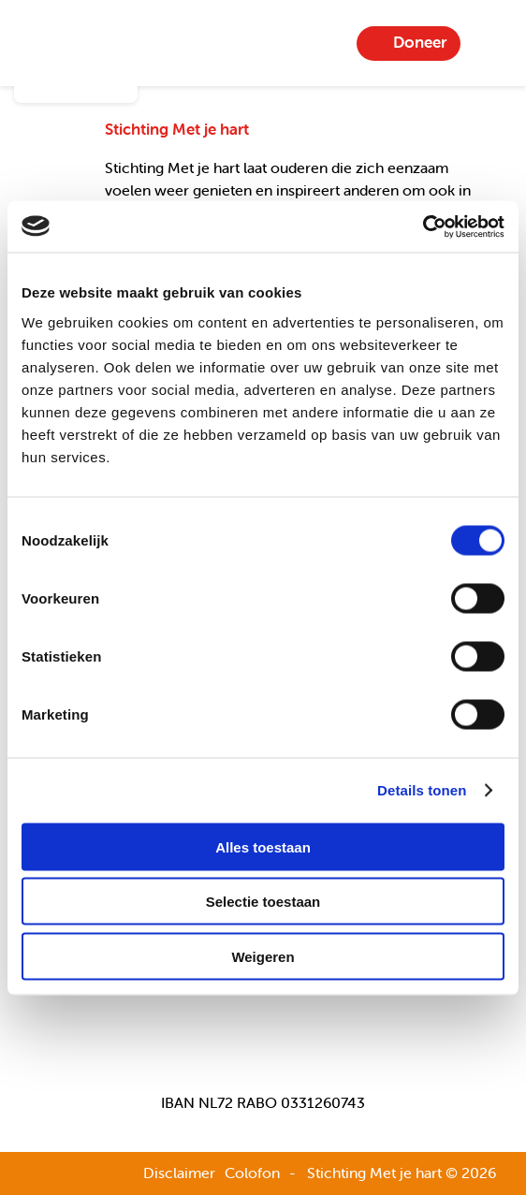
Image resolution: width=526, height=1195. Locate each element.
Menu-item (489, 43)
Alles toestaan (263, 846)
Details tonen (421, 790)
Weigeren (262, 956)
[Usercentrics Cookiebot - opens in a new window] (422, 226)
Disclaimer (179, 1172)
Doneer (419, 42)
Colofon (252, 1172)
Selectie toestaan (263, 902)
